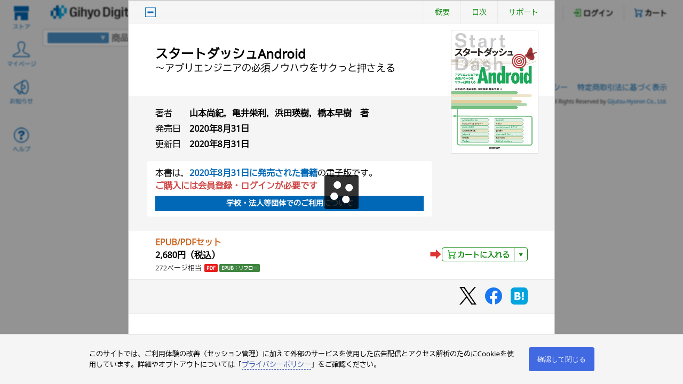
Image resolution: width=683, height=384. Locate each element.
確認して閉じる (561, 359)
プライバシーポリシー (276, 364)
